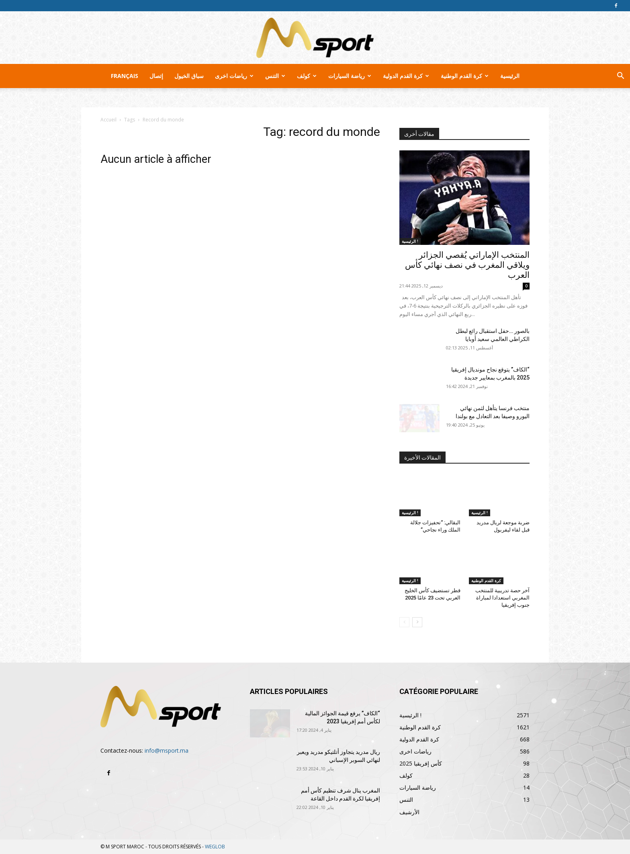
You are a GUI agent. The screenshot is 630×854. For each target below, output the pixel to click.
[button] (620, 76)
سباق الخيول (189, 76)
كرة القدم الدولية (406, 76)
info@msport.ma (166, 750)
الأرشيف (409, 812)
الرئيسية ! (410, 241)
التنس (275, 76)
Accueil (108, 119)
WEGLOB (215, 846)
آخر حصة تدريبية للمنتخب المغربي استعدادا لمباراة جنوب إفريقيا (502, 597)
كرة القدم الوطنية (465, 76)
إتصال (156, 76)
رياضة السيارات (349, 76)
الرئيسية (510, 76)
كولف (307, 76)
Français (124, 76)
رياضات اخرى (234, 76)
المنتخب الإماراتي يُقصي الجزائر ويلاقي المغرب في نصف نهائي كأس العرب (467, 265)
